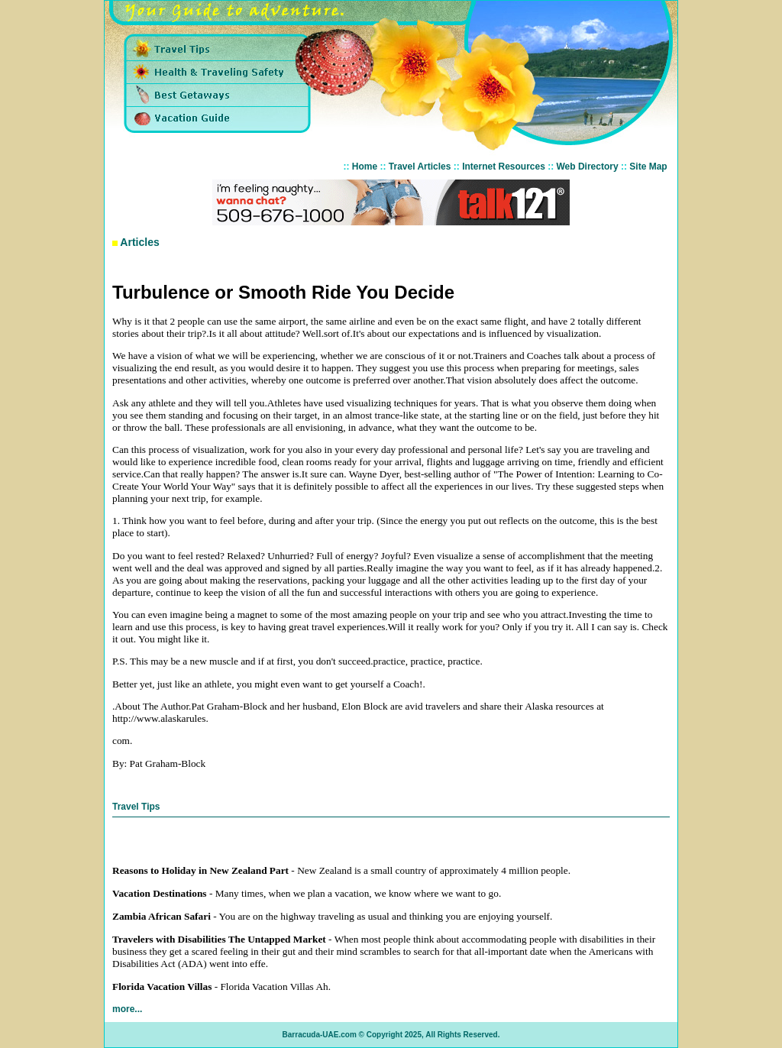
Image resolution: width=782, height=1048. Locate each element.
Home (364, 166)
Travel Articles (420, 166)
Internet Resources (503, 166)
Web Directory (588, 166)
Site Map (648, 166)
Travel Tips (136, 806)
